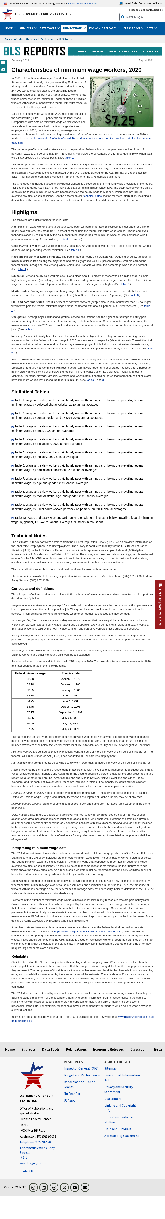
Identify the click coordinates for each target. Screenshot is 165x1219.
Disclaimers (112, 1098)
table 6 (125, 284)
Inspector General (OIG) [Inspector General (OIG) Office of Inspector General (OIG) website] (81, 1068)
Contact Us (27, 1171)
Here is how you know (80, 3)
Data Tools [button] (48, 28)
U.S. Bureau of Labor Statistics (43, 14)
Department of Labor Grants (79, 1084)
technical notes (92, 195)
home (82, 51)
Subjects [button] (26, 28)
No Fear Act (72, 1093)
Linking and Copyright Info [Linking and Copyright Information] (120, 1107)
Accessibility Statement (121, 1136)
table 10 (69, 157)
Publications (48, 39)
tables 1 (68, 239)
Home (10, 1049)
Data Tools (51, 1049)
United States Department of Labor (141, 3)
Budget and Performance (82, 1075)
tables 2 (91, 379)
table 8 (134, 295)
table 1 (75, 250)
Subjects (28, 1049)
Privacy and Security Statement (118, 1089)
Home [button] (9, 28)
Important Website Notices (118, 1119)
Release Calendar (139, 9)
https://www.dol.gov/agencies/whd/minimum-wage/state (88, 931)
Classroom (139, 1049)
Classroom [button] (132, 28)
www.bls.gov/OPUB (33, 1163)
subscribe (150, 51)
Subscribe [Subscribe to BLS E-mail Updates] (157, 9)
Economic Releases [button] (103, 28)
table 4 (28, 329)
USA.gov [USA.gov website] (69, 1100)
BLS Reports (67, 39)
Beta (158, 1049)
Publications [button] (73, 28)
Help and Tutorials (117, 1129)
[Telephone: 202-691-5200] (38, 1142)
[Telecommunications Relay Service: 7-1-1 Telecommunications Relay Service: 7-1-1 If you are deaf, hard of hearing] (38, 1153)
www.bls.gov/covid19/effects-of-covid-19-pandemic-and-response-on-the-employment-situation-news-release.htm (81, 140)
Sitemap (110, 1068)
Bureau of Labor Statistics (21, 39)
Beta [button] (150, 28)
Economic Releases (108, 1049)
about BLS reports (122, 51)
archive (97, 51)
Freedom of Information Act (122, 1077)
